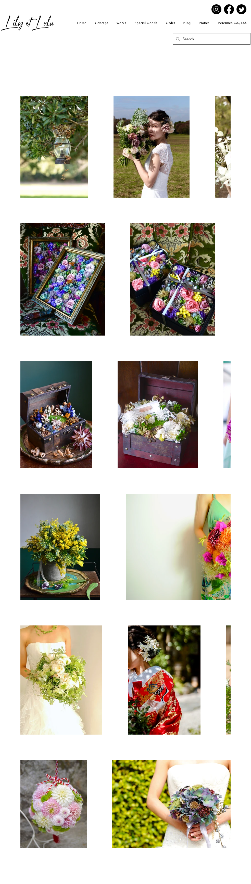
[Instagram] (216, 9)
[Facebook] (229, 9)
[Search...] (211, 38)
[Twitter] (241, 9)
